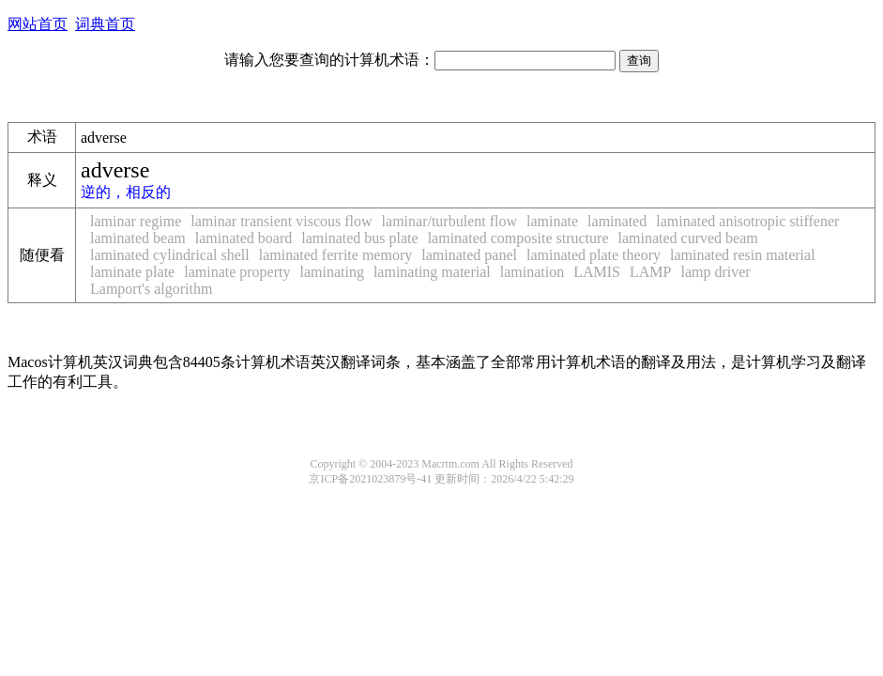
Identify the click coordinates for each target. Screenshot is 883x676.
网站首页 (38, 24)
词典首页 (105, 24)
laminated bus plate (359, 238)
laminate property (237, 272)
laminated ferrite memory (335, 255)
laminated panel (469, 255)
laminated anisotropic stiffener (747, 221)
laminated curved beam (687, 238)
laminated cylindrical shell (170, 255)
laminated (617, 221)
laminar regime (135, 221)
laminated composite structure (518, 238)
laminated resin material (742, 255)
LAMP (650, 272)
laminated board (244, 238)
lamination (532, 272)
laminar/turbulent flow (449, 221)
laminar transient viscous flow (281, 221)
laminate (552, 221)
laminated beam (138, 238)
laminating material (432, 272)
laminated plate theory (593, 255)
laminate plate (132, 272)
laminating (331, 272)
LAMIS (596, 272)
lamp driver (715, 272)
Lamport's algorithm (151, 289)
